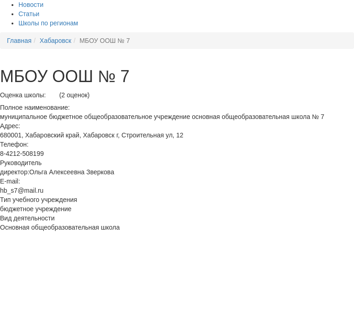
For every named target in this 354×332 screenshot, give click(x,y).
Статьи (28, 14)
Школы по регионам (48, 23)
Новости (30, 4)
